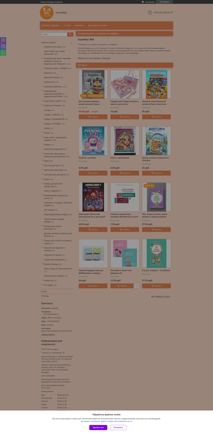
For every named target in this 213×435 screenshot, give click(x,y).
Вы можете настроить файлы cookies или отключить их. (105, 421)
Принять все (98, 427)
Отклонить (118, 427)
